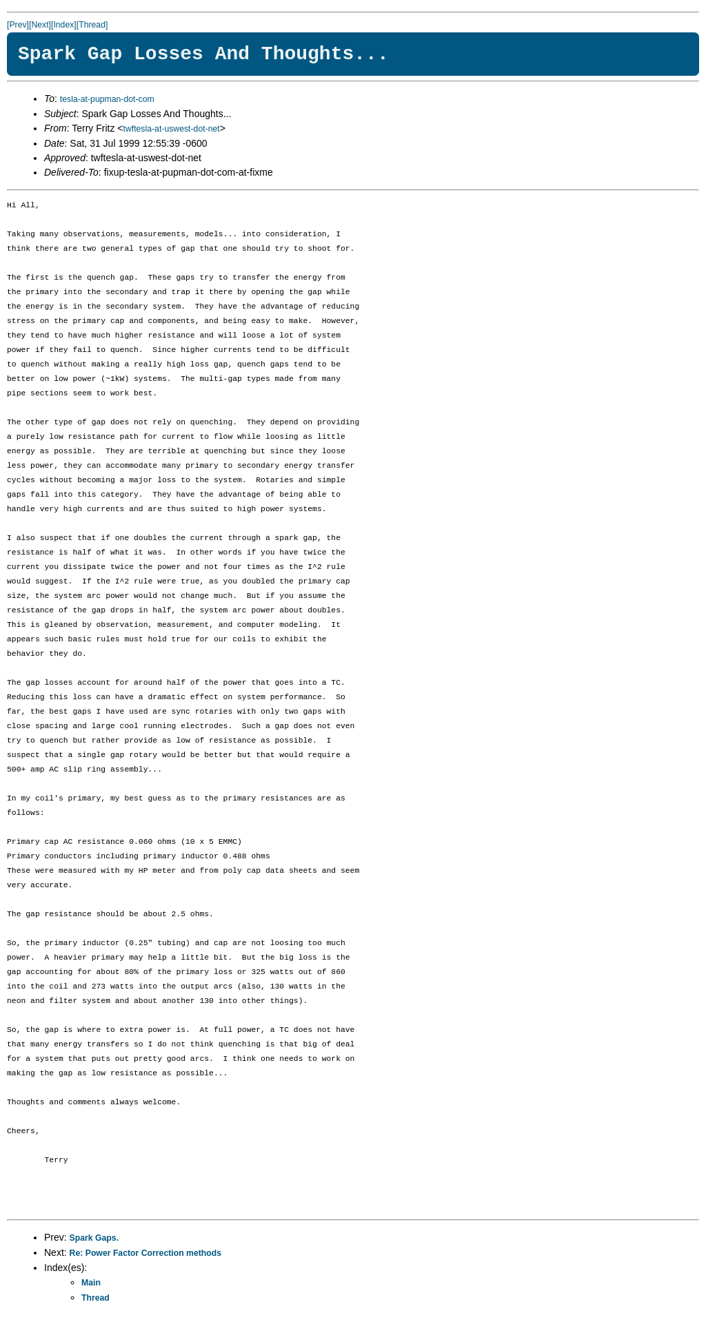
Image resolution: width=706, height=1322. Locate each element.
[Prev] (18, 25)
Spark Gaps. (94, 1238)
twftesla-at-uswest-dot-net (171, 129)
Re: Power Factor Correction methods (146, 1253)
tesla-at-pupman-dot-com (107, 99)
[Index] (64, 25)
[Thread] (92, 25)
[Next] (40, 25)
